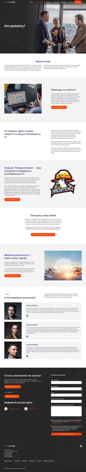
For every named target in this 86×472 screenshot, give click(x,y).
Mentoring (63, 2)
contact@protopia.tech (14, 408)
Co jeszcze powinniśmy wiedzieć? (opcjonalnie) (62, 405)
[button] (31, 2)
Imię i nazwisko (54, 380)
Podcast (71, 2)
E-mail (52, 392)
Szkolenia (56, 2)
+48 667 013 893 (33, 408)
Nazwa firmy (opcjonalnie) (57, 398)
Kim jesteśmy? (39, 2)
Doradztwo (48, 2)
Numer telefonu (54, 386)
